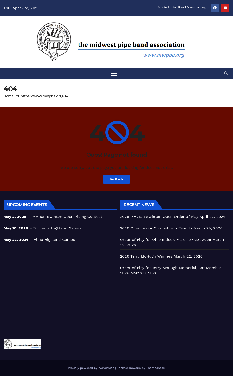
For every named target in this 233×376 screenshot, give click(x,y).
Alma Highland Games (54, 239)
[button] (226, 73)
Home (9, 96)
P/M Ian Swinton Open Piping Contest (67, 216)
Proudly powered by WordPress (91, 368)
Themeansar (155, 368)
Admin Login (166, 7)
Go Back (116, 179)
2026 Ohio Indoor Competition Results (156, 228)
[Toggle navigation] (114, 73)
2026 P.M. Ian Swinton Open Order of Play (159, 216)
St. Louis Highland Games (57, 228)
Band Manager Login (193, 7)
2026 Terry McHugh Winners (146, 256)
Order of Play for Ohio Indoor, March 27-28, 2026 (165, 239)
